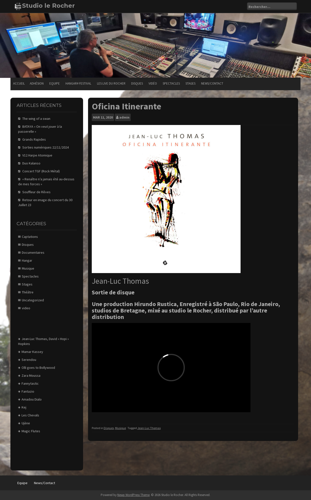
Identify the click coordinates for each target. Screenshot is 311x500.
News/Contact (212, 83)
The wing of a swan (36, 118)
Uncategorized (33, 300)
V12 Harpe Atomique (37, 155)
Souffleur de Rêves (36, 192)
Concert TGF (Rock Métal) (41, 171)
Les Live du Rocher (111, 83)
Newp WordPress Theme (133, 495)
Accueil (19, 83)
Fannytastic (30, 383)
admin (124, 117)
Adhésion (37, 83)
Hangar (27, 260)
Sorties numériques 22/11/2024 (45, 147)
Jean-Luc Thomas (149, 428)
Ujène (26, 423)
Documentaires (33, 252)
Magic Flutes (31, 431)
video (26, 308)
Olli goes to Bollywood (38, 367)
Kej (24, 407)
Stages (190, 83)
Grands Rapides (34, 139)
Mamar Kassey (32, 351)
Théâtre (27, 292)
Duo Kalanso (31, 163)
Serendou (29, 359)
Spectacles (171, 83)
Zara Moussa (31, 375)
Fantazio (28, 391)
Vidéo (153, 83)
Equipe (54, 83)
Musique (120, 428)
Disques (137, 83)
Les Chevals (30, 415)
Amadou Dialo (32, 399)
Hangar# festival (78, 83)
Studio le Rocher (48, 5)
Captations (30, 236)
